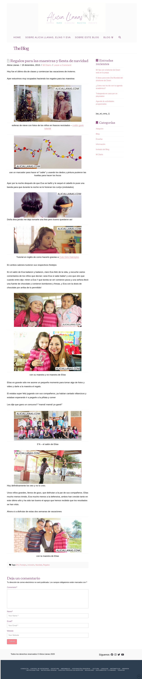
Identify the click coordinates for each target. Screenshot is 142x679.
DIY (17, 565)
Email (9, 621)
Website (10, 631)
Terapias (121, 670)
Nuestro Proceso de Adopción (70, 670)
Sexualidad (89, 670)
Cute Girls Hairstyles (69, 257)
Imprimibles (65, 668)
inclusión (30, 565)
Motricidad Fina (33, 670)
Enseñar (99, 139)
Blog (97, 134)
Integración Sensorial (81, 668)
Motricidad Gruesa (48, 670)
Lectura (95, 668)
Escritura (55, 668)
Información (100, 144)
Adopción (99, 129)
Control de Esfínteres (39, 668)
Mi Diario (47, 65)
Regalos (46, 565)
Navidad (38, 565)
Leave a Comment (62, 65)
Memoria (125, 668)
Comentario (12, 587)
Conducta (25, 668)
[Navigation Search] (120, 37)
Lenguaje (104, 668)
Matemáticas (115, 668)
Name (10, 611)
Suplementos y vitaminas (106, 670)
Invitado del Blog (102, 149)
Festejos (23, 565)
